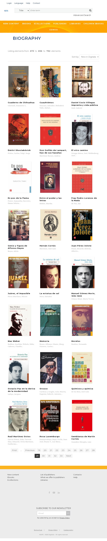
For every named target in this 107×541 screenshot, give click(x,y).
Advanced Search (82, 15)
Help (75, 480)
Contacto (77, 477)
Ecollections (42, 24)
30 (43, 458)
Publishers (60, 24)
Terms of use (38, 533)
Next (68, 458)
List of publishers (47, 477)
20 (45, 453)
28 (93, 453)
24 (69, 453)
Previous (29, 453)
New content (13, 477)
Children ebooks (93, 24)
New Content (11, 24)
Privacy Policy (65, 521)
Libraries (75, 24)
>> (68, 516)
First (14, 453)
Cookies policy (68, 533)
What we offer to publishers (52, 480)
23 (63, 453)
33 (61, 458)
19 (39, 453)
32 (55, 458)
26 (81, 453)
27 (87, 453)
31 (49, 458)
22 (57, 453)
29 (37, 458)
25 (75, 453)
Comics (53, 30)
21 (51, 453)
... (21, 453)
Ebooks (26, 24)
